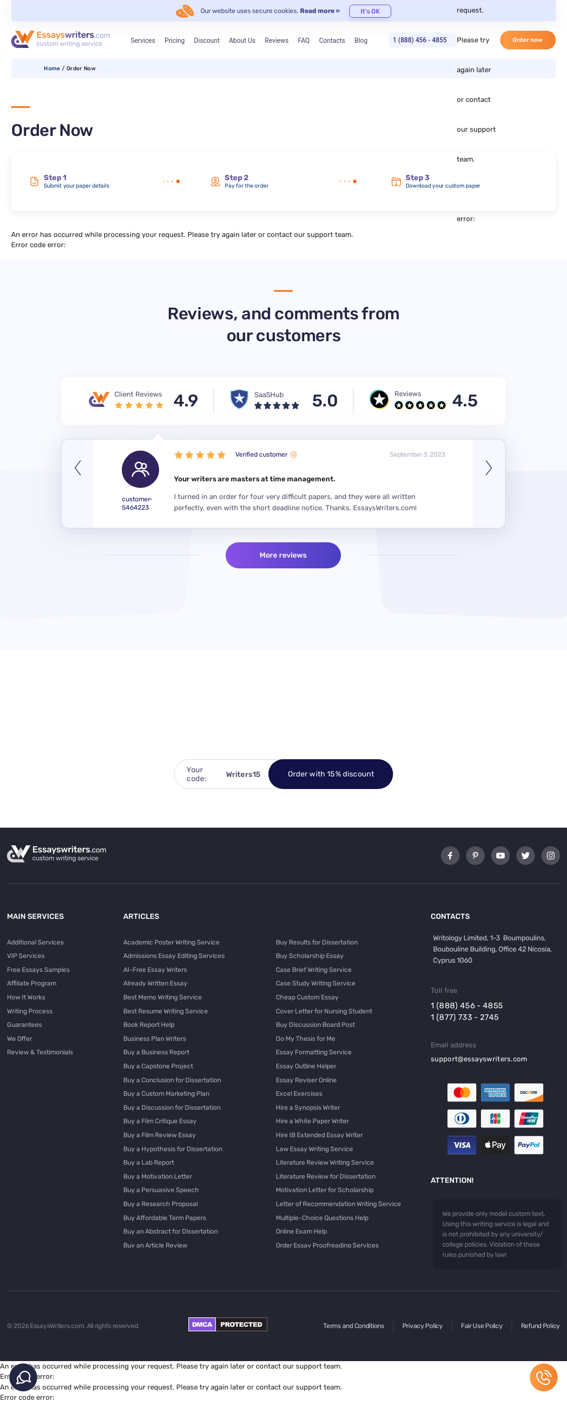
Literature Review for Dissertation (325, 1176)
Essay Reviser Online (306, 1080)
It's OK (370, 11)
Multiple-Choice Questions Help (322, 1218)
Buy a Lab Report (148, 1163)
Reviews (276, 40)
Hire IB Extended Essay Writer (319, 1135)
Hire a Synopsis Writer (308, 1108)
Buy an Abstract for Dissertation (170, 1231)
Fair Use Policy (482, 1326)
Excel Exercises (299, 1094)
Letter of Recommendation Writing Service (338, 1204)
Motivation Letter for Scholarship (325, 1190)
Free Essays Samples (38, 970)
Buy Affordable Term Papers (164, 1218)
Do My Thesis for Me (305, 1039)
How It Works (26, 997)
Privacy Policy (422, 1326)
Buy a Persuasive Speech (161, 1190)
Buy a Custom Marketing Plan (166, 1094)
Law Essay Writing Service (314, 1149)
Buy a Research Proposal (160, 1204)
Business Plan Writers (154, 1039)
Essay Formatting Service (314, 1052)
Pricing (175, 40)
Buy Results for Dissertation (317, 942)
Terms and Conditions (353, 1326)
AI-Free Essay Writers (155, 970)
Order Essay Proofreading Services (327, 1245)
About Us (242, 40)
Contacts (332, 40)
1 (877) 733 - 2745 (465, 1017)
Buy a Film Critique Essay (160, 1121)
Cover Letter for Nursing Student (324, 1011)
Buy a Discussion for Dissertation (171, 1108)
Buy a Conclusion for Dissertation (172, 1080)
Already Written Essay (155, 983)
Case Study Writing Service (315, 983)
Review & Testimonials (40, 1052)
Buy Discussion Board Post (315, 1025)
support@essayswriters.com (479, 1059)
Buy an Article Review (155, 1245)
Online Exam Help (301, 1231)
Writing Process (30, 1011)
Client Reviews (138, 394)
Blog (360, 40)
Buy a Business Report (156, 1052)
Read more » (320, 11)
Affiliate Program (31, 983)
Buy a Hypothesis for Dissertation (172, 1149)
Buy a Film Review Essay (159, 1135)
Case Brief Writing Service (314, 970)
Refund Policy (540, 1326)
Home (52, 68)
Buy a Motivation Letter (157, 1176)
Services (143, 40)
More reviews (283, 555)
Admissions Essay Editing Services (174, 956)
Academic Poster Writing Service (171, 942)
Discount (207, 40)
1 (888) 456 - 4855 (420, 40)
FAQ (304, 40)
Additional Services (35, 942)
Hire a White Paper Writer (312, 1121)
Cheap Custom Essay (307, 997)
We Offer (19, 1039)
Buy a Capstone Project (158, 1066)
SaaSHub (269, 395)
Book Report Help (148, 1025)
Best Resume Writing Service (165, 1011)
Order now (528, 39)
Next (489, 483)
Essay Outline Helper (306, 1066)
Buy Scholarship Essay (310, 956)
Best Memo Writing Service (162, 997)
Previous (77, 483)
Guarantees (24, 1025)
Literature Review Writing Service (325, 1163)
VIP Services (26, 956)
